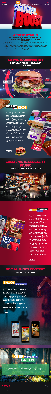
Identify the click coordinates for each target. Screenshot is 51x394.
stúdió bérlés (42, 4)
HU (47, 2)
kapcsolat (47, 4)
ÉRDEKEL (8, 151)
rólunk (21, 4)
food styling (36, 4)
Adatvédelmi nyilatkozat (37, 390)
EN (48, 2)
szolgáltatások (26, 4)
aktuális (18, 4)
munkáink (32, 4)
